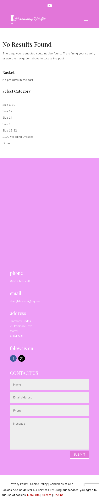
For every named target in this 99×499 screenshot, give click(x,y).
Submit (79, 454)
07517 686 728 (20, 281)
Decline (59, 495)
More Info (33, 495)
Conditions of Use (61, 484)
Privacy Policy (19, 484)
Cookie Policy (39, 484)
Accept (46, 495)
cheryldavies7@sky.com (25, 301)
